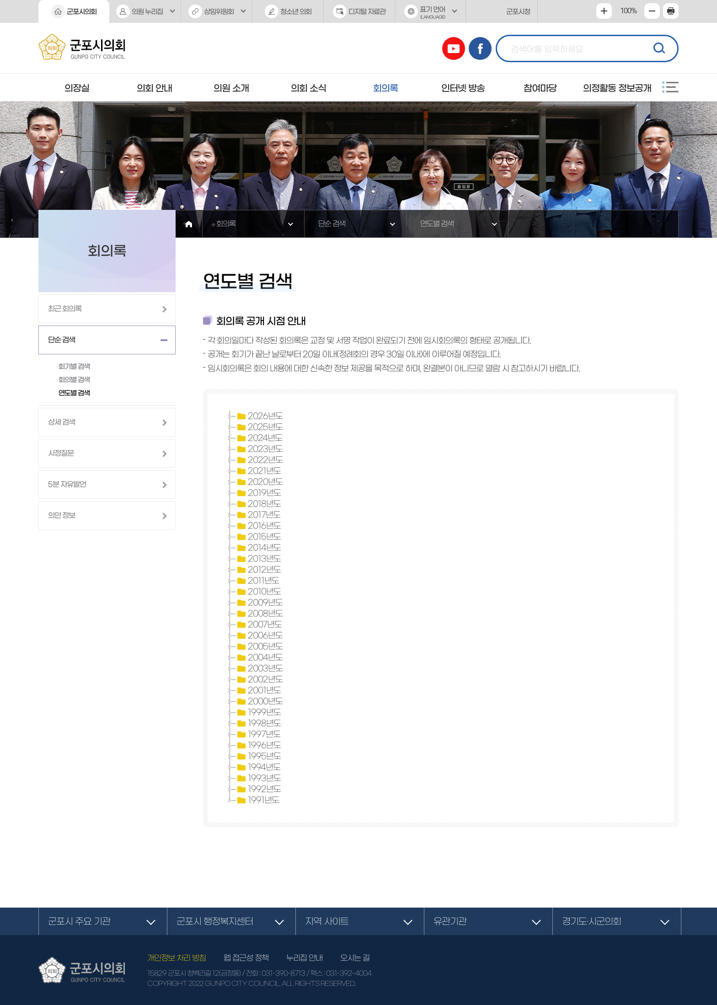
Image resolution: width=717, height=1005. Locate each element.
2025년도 (259, 427)
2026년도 (259, 416)
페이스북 (480, 48)
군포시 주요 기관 (79, 921)
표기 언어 (430, 14)
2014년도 (258, 547)
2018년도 (258, 503)
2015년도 (258, 536)
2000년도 (259, 701)
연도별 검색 (437, 223)
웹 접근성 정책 (246, 958)
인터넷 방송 (463, 88)
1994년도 (258, 767)
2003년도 (259, 668)
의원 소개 (231, 88)
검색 (658, 47)
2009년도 (259, 602)
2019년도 (258, 492)
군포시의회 (81, 11)
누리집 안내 (304, 958)
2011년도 (257, 580)
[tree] (441, 608)
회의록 (385, 88)
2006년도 (259, 635)
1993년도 (258, 778)
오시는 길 (354, 958)
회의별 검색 (74, 379)
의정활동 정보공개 (617, 88)
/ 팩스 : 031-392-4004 (338, 973)
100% (628, 11)
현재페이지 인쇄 (671, 11)
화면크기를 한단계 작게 (652, 11)
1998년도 (258, 723)
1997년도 (258, 734)
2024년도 (259, 438)
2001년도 (258, 690)
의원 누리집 (147, 11)
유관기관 (449, 921)
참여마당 (540, 88)
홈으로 (189, 223)
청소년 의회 (295, 11)
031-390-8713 (283, 973)
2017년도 (258, 514)
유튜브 (453, 48)
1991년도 (257, 800)
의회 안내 (154, 88)
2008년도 (259, 613)
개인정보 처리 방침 (176, 958)
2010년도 (258, 591)
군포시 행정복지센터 (215, 921)
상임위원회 (219, 11)
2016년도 (258, 525)
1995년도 (258, 756)
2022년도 (259, 459)
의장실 (76, 88)
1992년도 (258, 789)
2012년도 (258, 569)
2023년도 (259, 449)
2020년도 (259, 481)
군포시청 (518, 11)
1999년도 (258, 712)
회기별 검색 (74, 366)
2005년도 (259, 646)
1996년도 (258, 745)
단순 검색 (331, 223)
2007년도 (259, 624)
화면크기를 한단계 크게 (604, 11)
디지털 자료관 (366, 11)
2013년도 (258, 558)
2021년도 (258, 470)
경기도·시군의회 (591, 921)
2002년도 (259, 679)
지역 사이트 (326, 921)
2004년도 (259, 657)
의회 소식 (308, 88)
